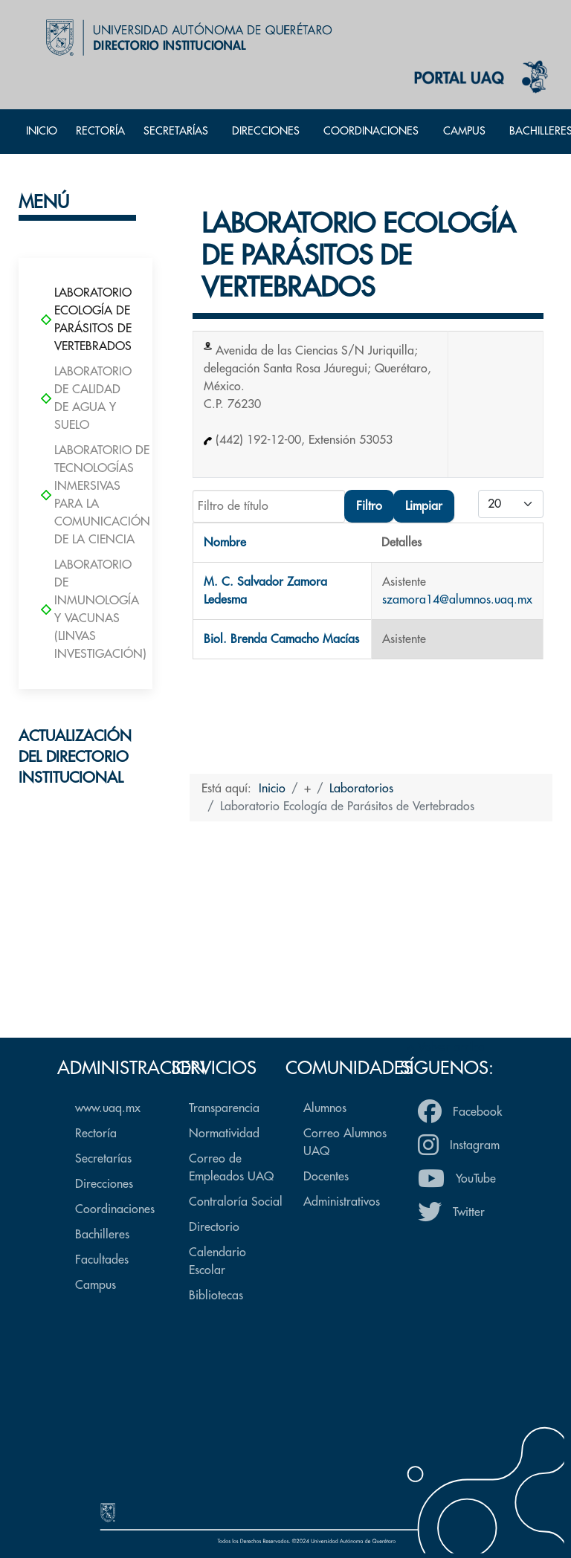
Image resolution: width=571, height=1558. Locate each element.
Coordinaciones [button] (371, 131)
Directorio (214, 1227)
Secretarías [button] (175, 131)
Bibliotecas (216, 1296)
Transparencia (224, 1108)
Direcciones (104, 1184)
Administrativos (341, 1202)
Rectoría (100, 131)
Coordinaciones (115, 1209)
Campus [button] (464, 131)
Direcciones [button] (266, 131)
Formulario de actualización (86, 972)
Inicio (41, 131)
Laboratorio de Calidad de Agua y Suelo (85, 398)
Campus (95, 1285)
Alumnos (324, 1108)
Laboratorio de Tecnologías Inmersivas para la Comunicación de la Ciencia (85, 495)
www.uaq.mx (108, 1108)
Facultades (102, 1260)
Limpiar (423, 506)
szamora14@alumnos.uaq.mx (457, 600)
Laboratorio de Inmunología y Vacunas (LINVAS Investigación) (85, 609)
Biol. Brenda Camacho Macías (281, 639)
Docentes (326, 1177)
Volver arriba (446, 1047)
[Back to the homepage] (185, 37)
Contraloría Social (236, 1202)
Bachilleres (102, 1235)
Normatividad (224, 1134)
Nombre (225, 543)
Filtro (369, 506)
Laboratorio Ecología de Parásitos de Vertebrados (85, 319)
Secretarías (103, 1159)
